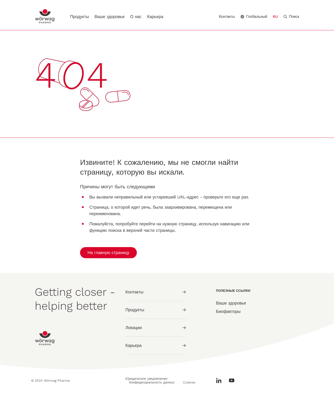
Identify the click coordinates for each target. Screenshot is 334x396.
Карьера (155, 16)
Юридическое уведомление (146, 378)
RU (275, 16)
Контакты (227, 17)
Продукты (79, 16)
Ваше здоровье (109, 16)
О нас (135, 16)
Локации (155, 327)
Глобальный (254, 16)
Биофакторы (228, 311)
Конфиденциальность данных (152, 382)
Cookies (189, 382)
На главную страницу (108, 252)
